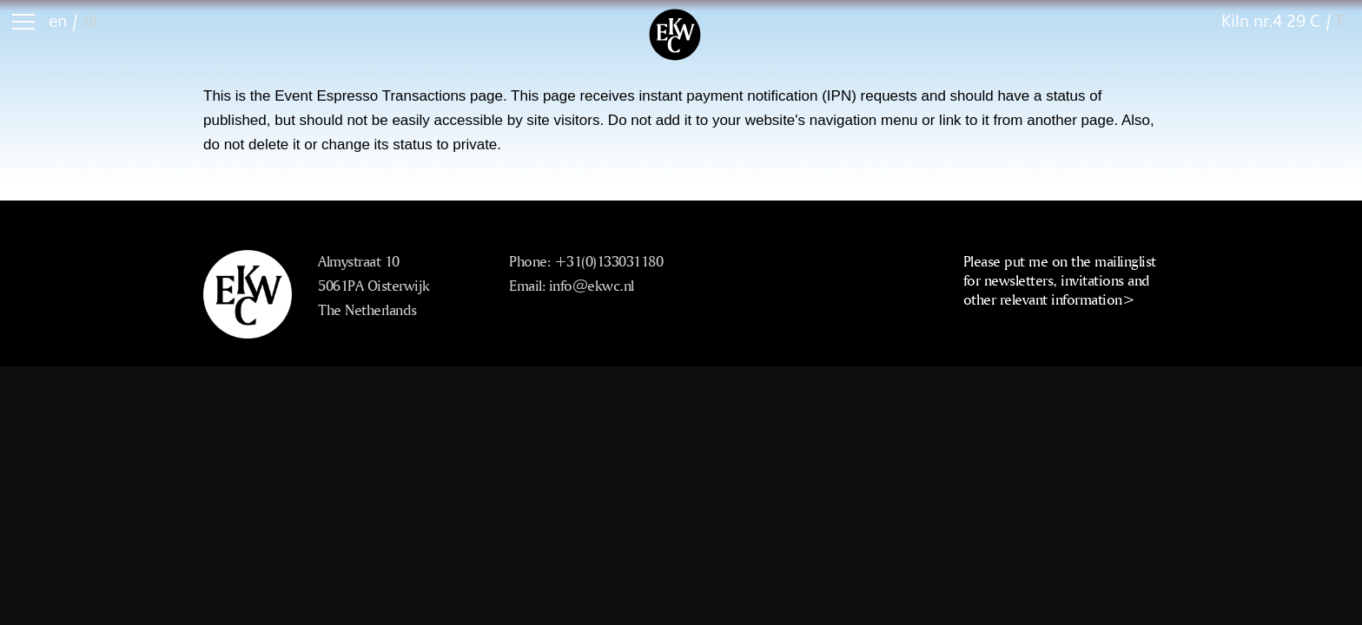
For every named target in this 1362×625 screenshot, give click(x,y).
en (58, 20)
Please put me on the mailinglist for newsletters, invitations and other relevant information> (1059, 280)
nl (90, 20)
